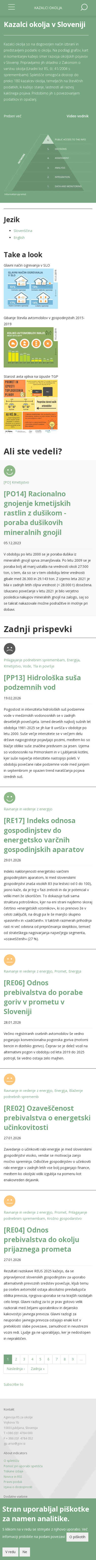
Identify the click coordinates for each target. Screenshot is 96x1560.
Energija (73, 660)
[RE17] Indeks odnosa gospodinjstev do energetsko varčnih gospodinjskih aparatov (44, 835)
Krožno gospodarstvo (64, 1218)
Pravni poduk (13, 1482)
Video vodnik (78, 116)
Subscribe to (13, 1384)
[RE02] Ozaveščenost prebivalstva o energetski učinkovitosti (47, 1117)
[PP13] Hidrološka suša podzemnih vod (42, 682)
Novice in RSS (13, 1477)
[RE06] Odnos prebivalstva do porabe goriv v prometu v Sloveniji (43, 997)
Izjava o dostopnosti (18, 1487)
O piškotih (77, 1537)
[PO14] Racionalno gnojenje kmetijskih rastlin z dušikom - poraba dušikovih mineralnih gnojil (37, 513)
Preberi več (12, 116)
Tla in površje (43, 666)
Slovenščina (23, 230)
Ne (24, 1552)
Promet (60, 971)
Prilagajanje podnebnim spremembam (34, 660)
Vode (27, 666)
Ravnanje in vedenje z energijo (28, 809)
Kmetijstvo (12, 666)
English (19, 237)
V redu (10, 1552)
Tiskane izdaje (13, 1471)
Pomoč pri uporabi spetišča (23, 1466)
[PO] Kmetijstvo (16, 482)
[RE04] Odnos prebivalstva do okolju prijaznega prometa (41, 1239)
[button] (48, 289)
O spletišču (11, 1461)
